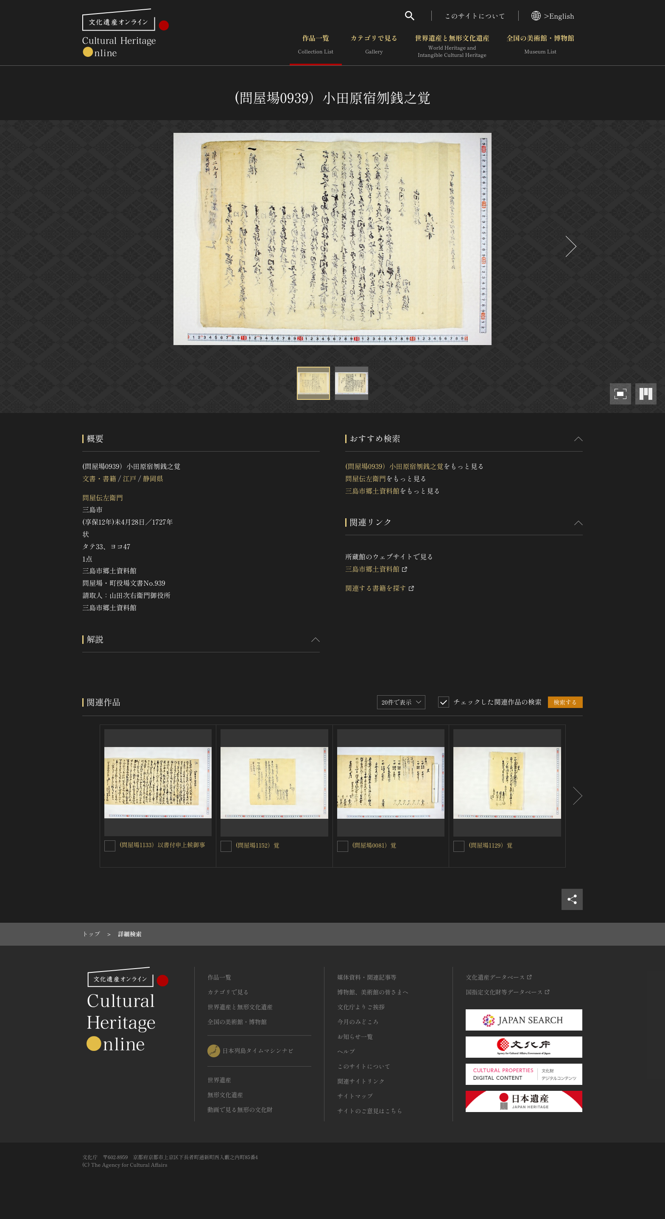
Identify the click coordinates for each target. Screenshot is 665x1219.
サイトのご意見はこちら (369, 1111)
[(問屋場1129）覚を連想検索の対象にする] (458, 846)
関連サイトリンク (361, 1081)
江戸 (129, 478)
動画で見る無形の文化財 (240, 1109)
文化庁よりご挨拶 (361, 1007)
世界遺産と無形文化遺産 (452, 46)
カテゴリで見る (374, 46)
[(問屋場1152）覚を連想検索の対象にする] (226, 846)
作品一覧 (315, 46)
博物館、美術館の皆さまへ (372, 992)
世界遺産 (219, 1080)
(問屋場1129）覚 (490, 845)
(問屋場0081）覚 (374, 845)
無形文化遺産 (225, 1094)
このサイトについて (475, 16)
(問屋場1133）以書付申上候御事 (162, 844)
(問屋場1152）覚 (257, 845)
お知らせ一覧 (355, 1036)
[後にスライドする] (570, 246)
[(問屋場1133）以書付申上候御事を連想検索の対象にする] (109, 845)
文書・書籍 (99, 478)
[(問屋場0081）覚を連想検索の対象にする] (342, 846)
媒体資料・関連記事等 (367, 977)
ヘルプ (346, 1051)
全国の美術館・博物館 (540, 46)
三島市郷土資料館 (372, 491)
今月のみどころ (358, 1021)
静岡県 (153, 478)
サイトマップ (355, 1096)
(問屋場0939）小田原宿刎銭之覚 (394, 466)
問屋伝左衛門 (102, 497)
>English (552, 16)
